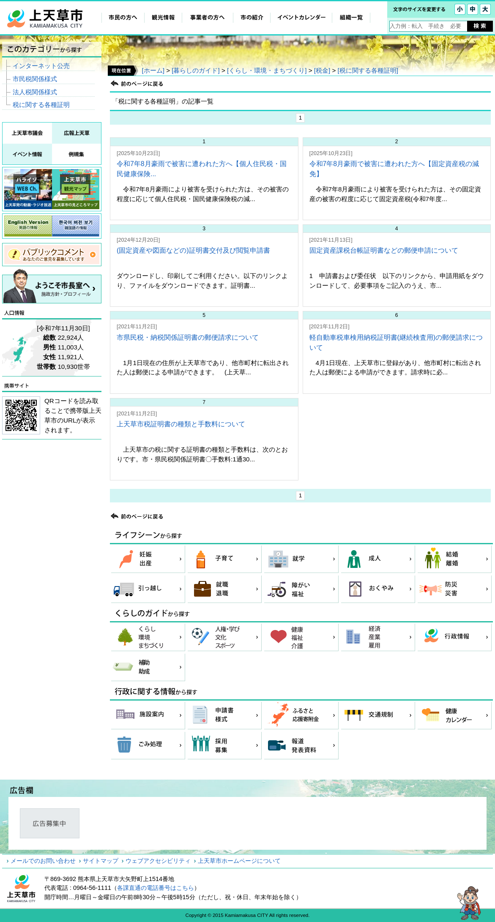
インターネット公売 (41, 65)
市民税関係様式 (35, 78)
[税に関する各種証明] (368, 70)
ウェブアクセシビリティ (158, 860)
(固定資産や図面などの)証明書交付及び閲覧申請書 (193, 250)
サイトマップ (100, 860)
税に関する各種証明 (41, 104)
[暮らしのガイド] (195, 70)
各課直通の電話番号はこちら (155, 887)
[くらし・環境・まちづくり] (266, 70)
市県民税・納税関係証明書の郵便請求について (188, 337)
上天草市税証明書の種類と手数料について (181, 424)
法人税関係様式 (35, 91)
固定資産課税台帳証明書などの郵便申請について (383, 250)
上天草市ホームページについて (239, 860)
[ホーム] (153, 70)
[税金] (322, 70)
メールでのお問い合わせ (43, 860)
